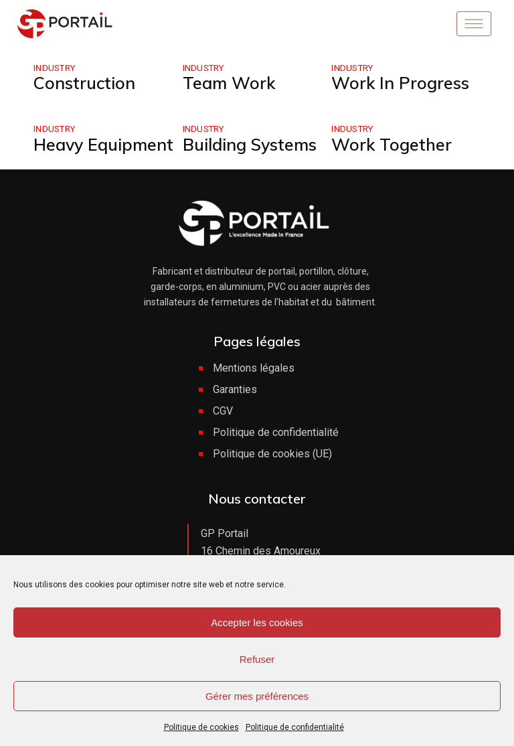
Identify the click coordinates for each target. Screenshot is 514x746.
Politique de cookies (201, 727)
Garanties (235, 389)
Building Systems (250, 144)
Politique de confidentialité (295, 727)
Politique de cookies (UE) (272, 453)
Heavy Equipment (103, 144)
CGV (223, 410)
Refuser (257, 659)
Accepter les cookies (257, 622)
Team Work (229, 82)
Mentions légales (253, 368)
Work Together (391, 144)
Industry (54, 68)
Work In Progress (400, 82)
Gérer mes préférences (257, 696)
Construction (84, 82)
